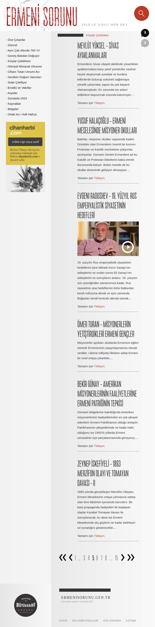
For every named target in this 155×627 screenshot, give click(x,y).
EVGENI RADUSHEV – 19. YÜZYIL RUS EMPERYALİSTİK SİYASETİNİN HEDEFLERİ (107, 206)
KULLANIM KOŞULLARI (85, 620)
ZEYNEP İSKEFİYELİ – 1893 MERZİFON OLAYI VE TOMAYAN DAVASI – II (103, 474)
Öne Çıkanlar (16, 39)
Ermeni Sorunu (42, 15)
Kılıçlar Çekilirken (19, 61)
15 (116, 558)
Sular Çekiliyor (17, 82)
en (145, 43)
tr (145, 33)
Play (128, 247)
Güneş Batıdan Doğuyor (23, 55)
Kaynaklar (14, 103)
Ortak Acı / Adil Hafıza (22, 114)
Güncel (12, 45)
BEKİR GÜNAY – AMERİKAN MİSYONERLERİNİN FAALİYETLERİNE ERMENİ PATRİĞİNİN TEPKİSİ (107, 394)
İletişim (131, 620)
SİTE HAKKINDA (112, 620)
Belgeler (13, 109)
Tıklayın (99, 103)
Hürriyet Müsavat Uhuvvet (25, 66)
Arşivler (12, 93)
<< (62, 558)
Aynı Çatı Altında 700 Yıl (23, 50)
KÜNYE (63, 620)
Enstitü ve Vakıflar (19, 87)
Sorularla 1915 (17, 98)
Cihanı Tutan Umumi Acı (24, 71)
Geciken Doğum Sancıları (24, 77)
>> (130, 558)
